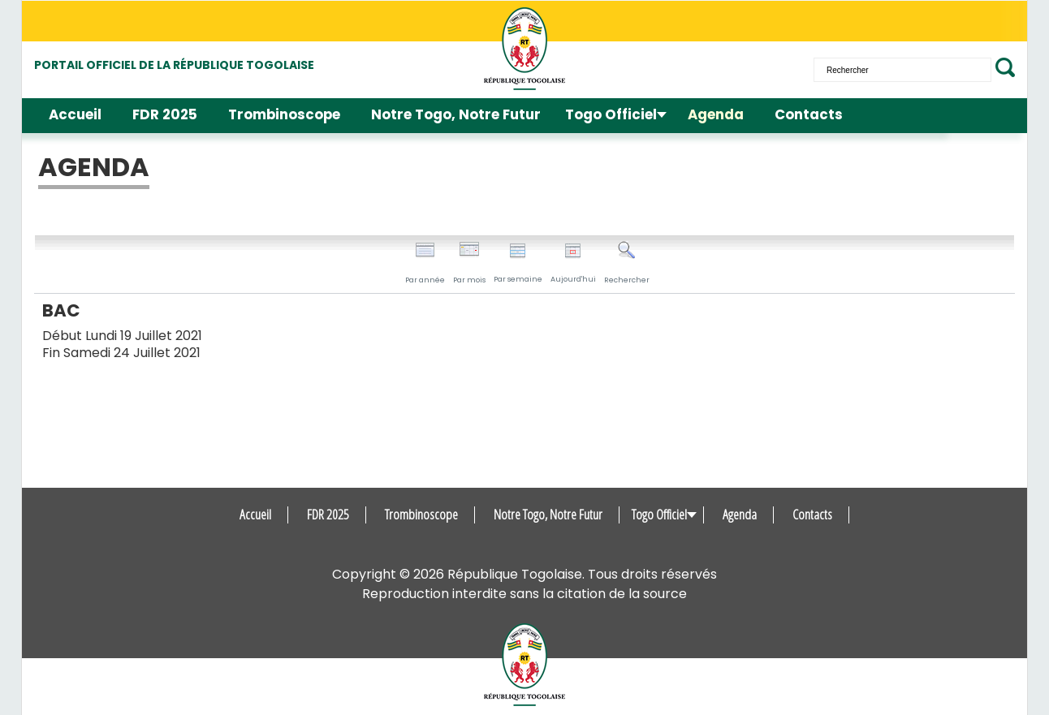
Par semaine (518, 263)
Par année (425, 263)
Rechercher (627, 263)
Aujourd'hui (573, 263)
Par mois (469, 263)
